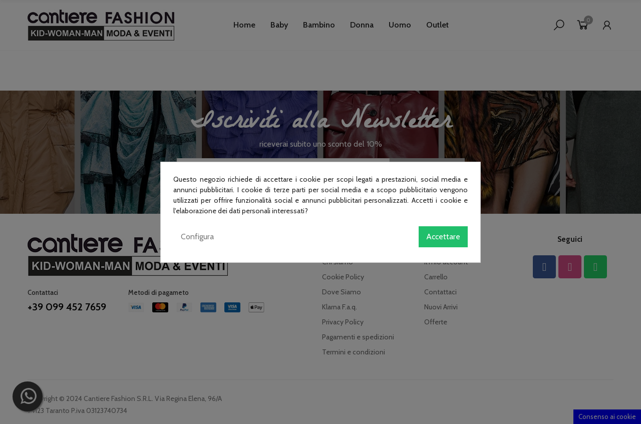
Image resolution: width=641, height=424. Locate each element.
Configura (197, 236)
